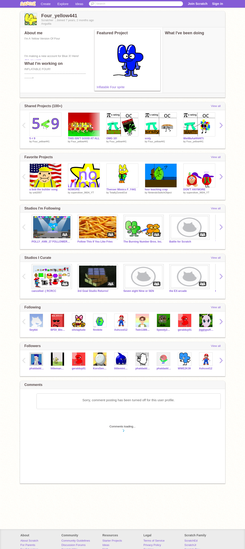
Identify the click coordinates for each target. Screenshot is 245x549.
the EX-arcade (178, 291)
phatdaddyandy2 (164, 368)
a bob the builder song (44, 189)
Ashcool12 (121, 329)
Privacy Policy (152, 545)
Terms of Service (154, 540)
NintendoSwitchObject (160, 192)
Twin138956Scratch (143, 329)
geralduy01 (185, 329)
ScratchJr (190, 545)
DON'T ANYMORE (194, 189)
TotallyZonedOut (118, 192)
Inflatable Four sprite (111, 87)
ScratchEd (191, 540)
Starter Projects (112, 540)
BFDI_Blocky (58, 329)
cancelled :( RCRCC (44, 291)
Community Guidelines (75, 540)
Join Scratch (197, 3)
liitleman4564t (58, 368)
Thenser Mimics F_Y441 (121, 189)
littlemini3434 (121, 368)
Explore (63, 4)
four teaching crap (156, 189)
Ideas (79, 4)
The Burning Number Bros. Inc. (142, 241)
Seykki (34, 329)
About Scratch (29, 540)
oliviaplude (79, 329)
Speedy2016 (164, 329)
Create (46, 4)
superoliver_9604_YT (82, 192)
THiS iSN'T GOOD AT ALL (84, 138)
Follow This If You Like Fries (95, 241)
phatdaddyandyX (143, 368)
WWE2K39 (184, 368)
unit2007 (37, 192)
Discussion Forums (73, 545)
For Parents (27, 545)
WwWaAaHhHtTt (193, 138)
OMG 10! (111, 138)
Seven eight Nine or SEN (138, 291)
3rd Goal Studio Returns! (93, 291)
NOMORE (74, 189)
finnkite (98, 329)
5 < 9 (32, 138)
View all (216, 106)
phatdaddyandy (37, 368)
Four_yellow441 (41, 141)
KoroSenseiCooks (100, 368)
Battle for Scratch (180, 241)
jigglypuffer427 (206, 329)
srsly (148, 138)
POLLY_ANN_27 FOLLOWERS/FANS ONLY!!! (51, 241)
